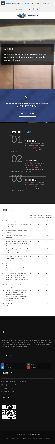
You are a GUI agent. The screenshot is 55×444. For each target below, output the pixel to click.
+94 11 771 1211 (27, 113)
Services (18, 438)
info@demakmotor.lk (17, 3)
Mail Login (45, 3)
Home (6, 438)
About (12, 438)
